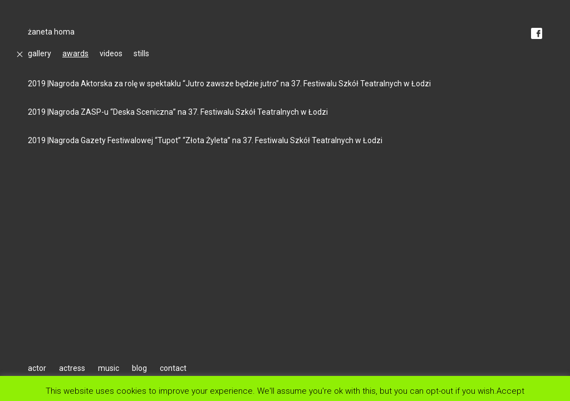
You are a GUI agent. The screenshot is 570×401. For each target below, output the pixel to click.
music (108, 368)
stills (141, 53)
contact (173, 368)
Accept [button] (510, 390)
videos (111, 53)
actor (37, 368)
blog (139, 368)
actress (72, 368)
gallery (39, 53)
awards (75, 53)
